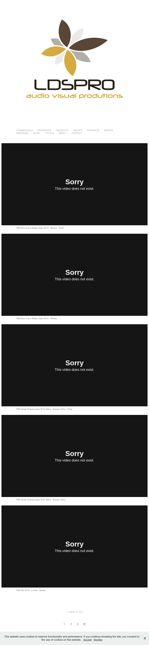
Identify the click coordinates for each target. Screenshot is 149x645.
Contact (76, 133)
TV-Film (49, 133)
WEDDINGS (22, 133)
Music (36, 133)
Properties (44, 130)
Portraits (93, 130)
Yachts (77, 130)
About (62, 133)
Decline (98, 639)
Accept (87, 639)
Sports (108, 130)
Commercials (24, 130)
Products (62, 130)
